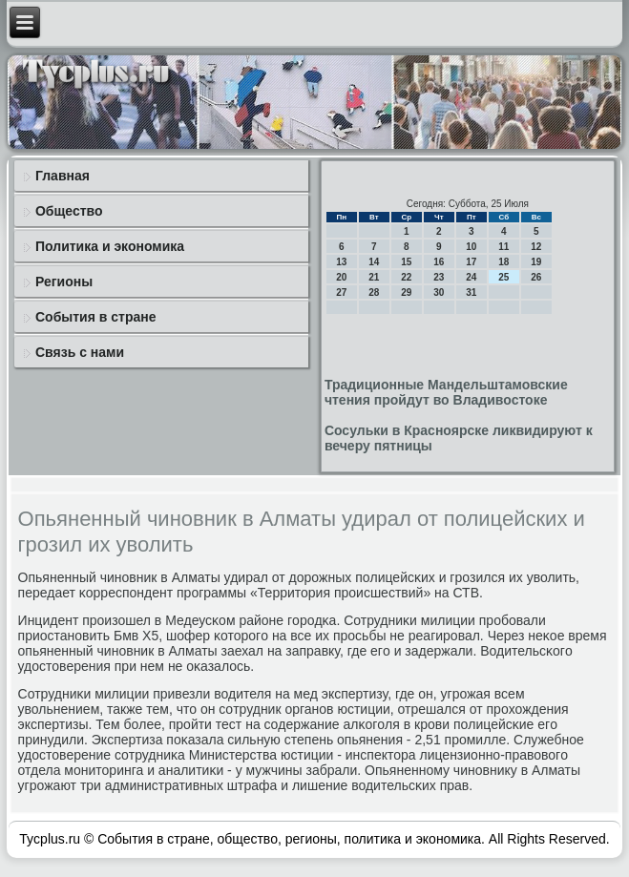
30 (438, 292)
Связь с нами (79, 352)
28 (373, 292)
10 (471, 246)
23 (438, 277)
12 (536, 246)
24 (471, 277)
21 (373, 277)
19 (536, 262)
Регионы (64, 281)
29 (406, 292)
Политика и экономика (109, 246)
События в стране (96, 316)
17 (471, 262)
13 (341, 262)
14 (373, 262)
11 (503, 246)
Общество (69, 211)
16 (438, 262)
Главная (62, 175)
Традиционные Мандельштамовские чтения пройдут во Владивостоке (446, 392)
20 (341, 277)
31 (471, 292)
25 (503, 277)
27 (341, 292)
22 (406, 277)
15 (406, 262)
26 (536, 277)
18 (503, 262)
